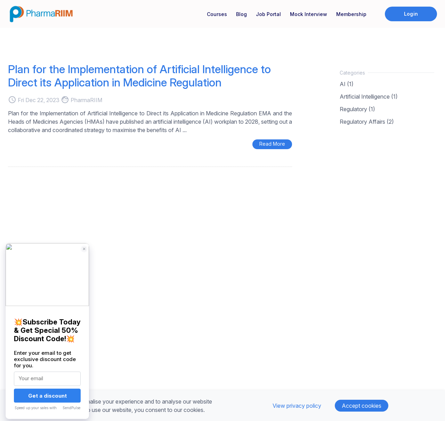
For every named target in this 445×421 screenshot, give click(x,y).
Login (411, 14)
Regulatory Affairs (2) (367, 121)
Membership (351, 14)
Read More (272, 144)
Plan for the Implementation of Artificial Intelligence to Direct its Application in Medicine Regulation (139, 75)
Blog (241, 14)
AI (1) (347, 84)
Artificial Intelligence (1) (369, 96)
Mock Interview (308, 14)
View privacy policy (297, 405)
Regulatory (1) (357, 109)
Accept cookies (361, 405)
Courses (217, 14)
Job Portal (268, 14)
